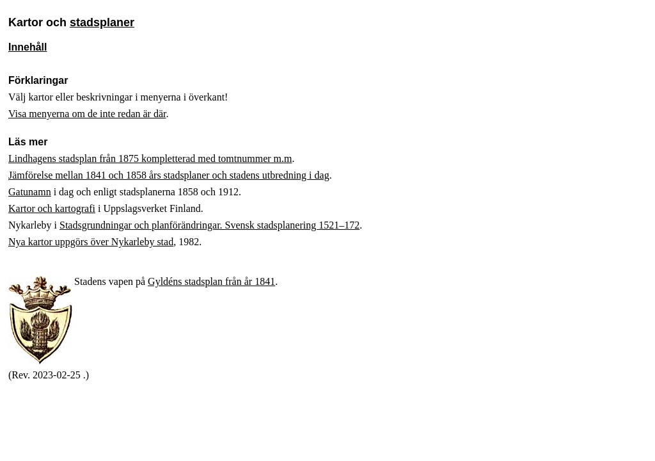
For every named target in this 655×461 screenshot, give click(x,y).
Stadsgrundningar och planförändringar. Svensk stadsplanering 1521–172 (209, 225)
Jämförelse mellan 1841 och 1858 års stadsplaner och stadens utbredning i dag (168, 175)
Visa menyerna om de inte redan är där (87, 113)
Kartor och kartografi (51, 208)
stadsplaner (102, 22)
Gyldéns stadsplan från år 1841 (211, 281)
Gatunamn (29, 191)
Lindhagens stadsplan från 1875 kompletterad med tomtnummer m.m (150, 158)
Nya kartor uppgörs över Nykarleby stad (90, 241)
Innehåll (27, 47)
